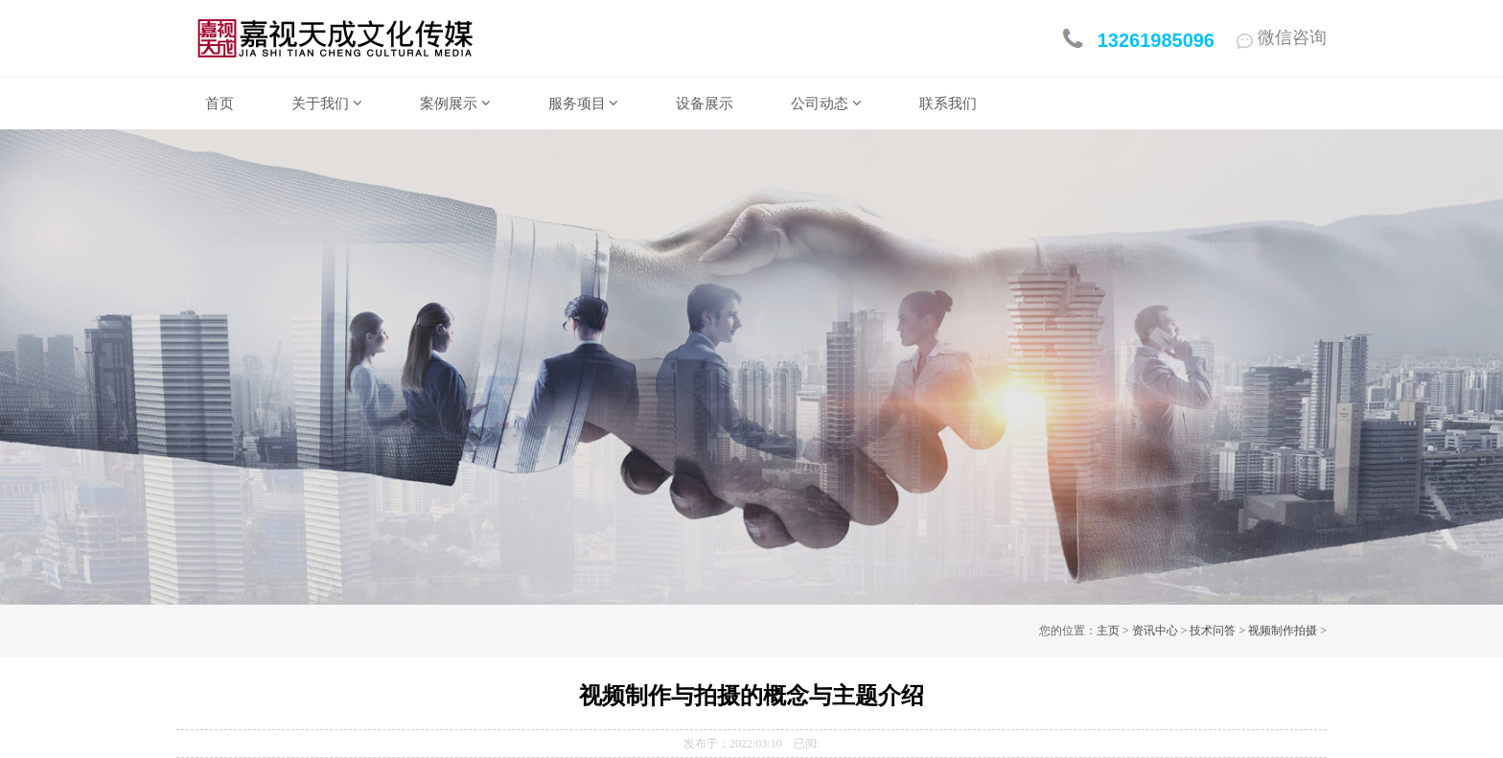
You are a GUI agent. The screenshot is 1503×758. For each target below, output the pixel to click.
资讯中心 (1155, 630)
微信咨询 (1282, 37)
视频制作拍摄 (1282, 630)
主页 (1108, 630)
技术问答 (1213, 630)
